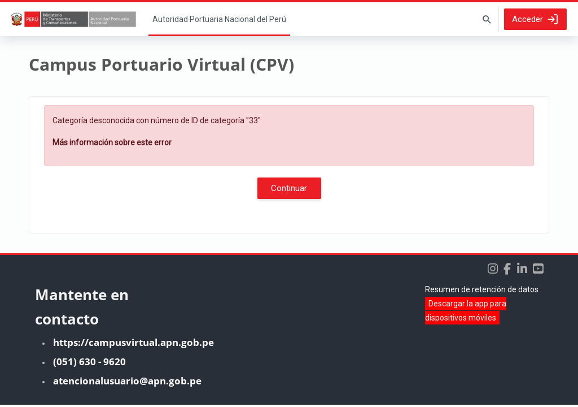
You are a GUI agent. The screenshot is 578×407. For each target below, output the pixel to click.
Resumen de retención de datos (481, 291)
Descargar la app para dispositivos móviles (465, 312)
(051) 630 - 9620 (89, 363)
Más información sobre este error (112, 142)
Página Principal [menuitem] (219, 19)
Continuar (289, 188)
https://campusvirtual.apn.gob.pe (133, 344)
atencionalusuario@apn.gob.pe (127, 382)
